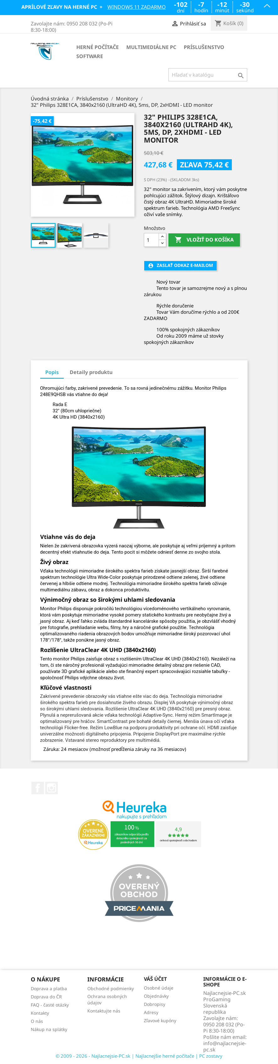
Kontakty (40, 1013)
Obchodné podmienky (110, 988)
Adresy (151, 1012)
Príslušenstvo (204, 47)
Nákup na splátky (49, 1029)
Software (89, 56)
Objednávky (156, 996)
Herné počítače (97, 47)
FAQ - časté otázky (50, 1005)
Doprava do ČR (46, 997)
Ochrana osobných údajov (107, 999)
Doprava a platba (49, 988)
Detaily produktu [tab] (91, 372)
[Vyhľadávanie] (207, 74)
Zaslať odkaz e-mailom (180, 265)
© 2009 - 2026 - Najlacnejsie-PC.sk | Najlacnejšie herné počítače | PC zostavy (139, 1056)
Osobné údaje (158, 988)
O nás (37, 1021)
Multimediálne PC (151, 47)
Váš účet (155, 979)
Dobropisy (154, 1004)
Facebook (37, 788)
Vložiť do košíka (204, 240)
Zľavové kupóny (160, 1020)
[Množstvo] (151, 240)
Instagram (51, 788)
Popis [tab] (52, 372)
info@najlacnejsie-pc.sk (224, 1046)
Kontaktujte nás (103, 1011)
